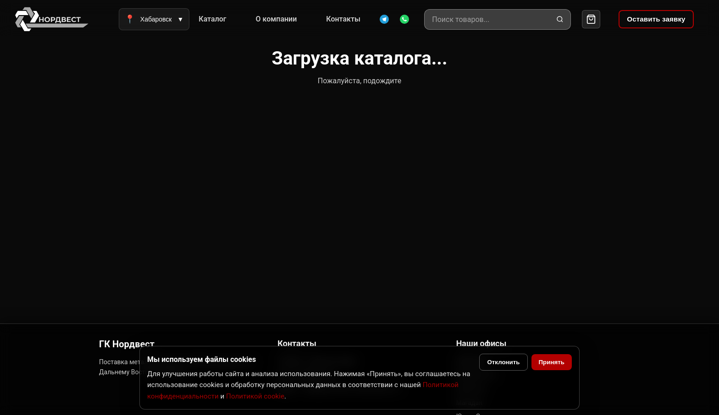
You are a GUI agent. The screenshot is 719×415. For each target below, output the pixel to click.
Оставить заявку (656, 19)
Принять (551, 362)
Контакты (343, 19)
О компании (276, 19)
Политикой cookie (255, 396)
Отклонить (503, 362)
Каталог (212, 19)
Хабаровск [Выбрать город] (154, 19)
